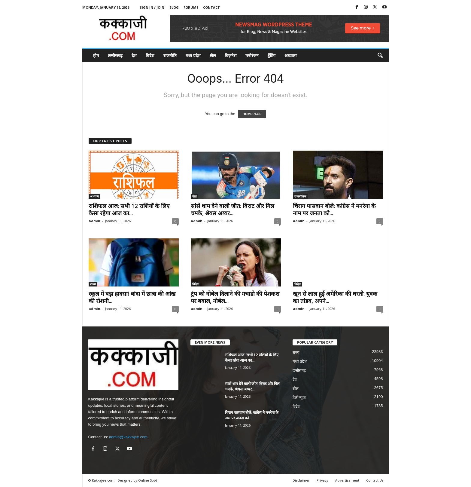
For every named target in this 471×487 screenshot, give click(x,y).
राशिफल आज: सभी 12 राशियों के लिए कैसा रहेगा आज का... (129, 209)
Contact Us (374, 480)
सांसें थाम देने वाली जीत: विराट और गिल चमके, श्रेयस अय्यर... (232, 209)
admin (94, 221)
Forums (191, 7)
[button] (380, 55)
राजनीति (170, 55)
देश (134, 55)
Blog (174, 7)
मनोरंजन (252, 55)
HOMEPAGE (251, 114)
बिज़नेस (230, 55)
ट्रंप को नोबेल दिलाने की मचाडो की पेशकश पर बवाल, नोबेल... (235, 297)
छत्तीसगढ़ (115, 55)
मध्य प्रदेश (193, 55)
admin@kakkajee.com (128, 437)
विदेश (150, 55)
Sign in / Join (152, 7)
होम (96, 55)
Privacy (322, 480)
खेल (213, 55)
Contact (211, 7)
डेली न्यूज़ (299, 397)
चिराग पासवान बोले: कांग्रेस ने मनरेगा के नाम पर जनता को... (334, 209)
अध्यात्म (290, 55)
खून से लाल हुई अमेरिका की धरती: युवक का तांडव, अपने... (335, 297)
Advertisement (347, 480)
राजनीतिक (300, 196)
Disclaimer (301, 480)
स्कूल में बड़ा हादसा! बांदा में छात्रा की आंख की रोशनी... (132, 297)
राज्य (93, 284)
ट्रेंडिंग (271, 55)
